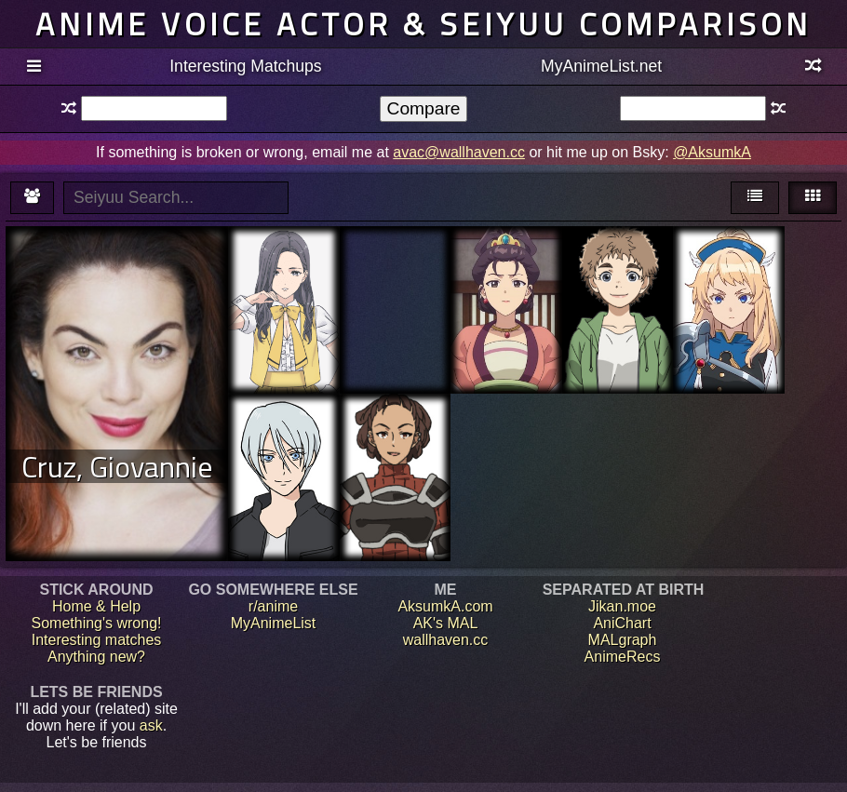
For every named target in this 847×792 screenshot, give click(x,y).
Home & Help (96, 606)
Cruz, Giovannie (117, 466)
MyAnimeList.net (601, 66)
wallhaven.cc (446, 640)
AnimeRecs (623, 656)
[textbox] (154, 108)
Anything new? (96, 656)
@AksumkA (712, 152)
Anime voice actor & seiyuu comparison (423, 23)
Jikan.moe (622, 606)
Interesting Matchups (245, 66)
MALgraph (622, 640)
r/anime (273, 606)
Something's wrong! (96, 623)
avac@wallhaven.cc (459, 152)
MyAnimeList (273, 623)
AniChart (622, 623)
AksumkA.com (444, 606)
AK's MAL (445, 623)
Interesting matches (97, 640)
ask (151, 725)
